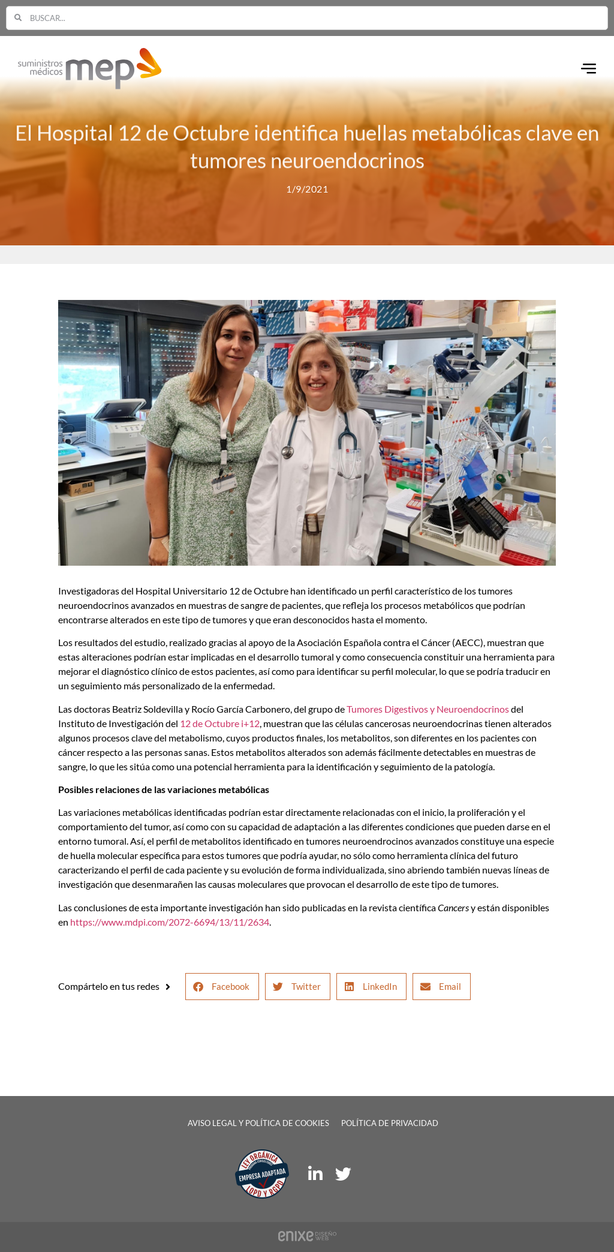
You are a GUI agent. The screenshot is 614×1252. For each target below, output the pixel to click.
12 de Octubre (209, 723)
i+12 (250, 723)
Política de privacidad (389, 1123)
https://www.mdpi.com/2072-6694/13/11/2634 (169, 921)
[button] (222, 986)
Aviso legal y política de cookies (258, 1123)
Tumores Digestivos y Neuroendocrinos (428, 708)
